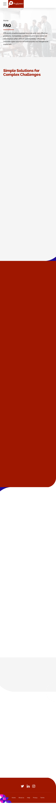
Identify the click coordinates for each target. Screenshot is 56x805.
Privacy (35, 800)
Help (28, 800)
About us (21, 800)
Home (5, 20)
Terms (42, 800)
